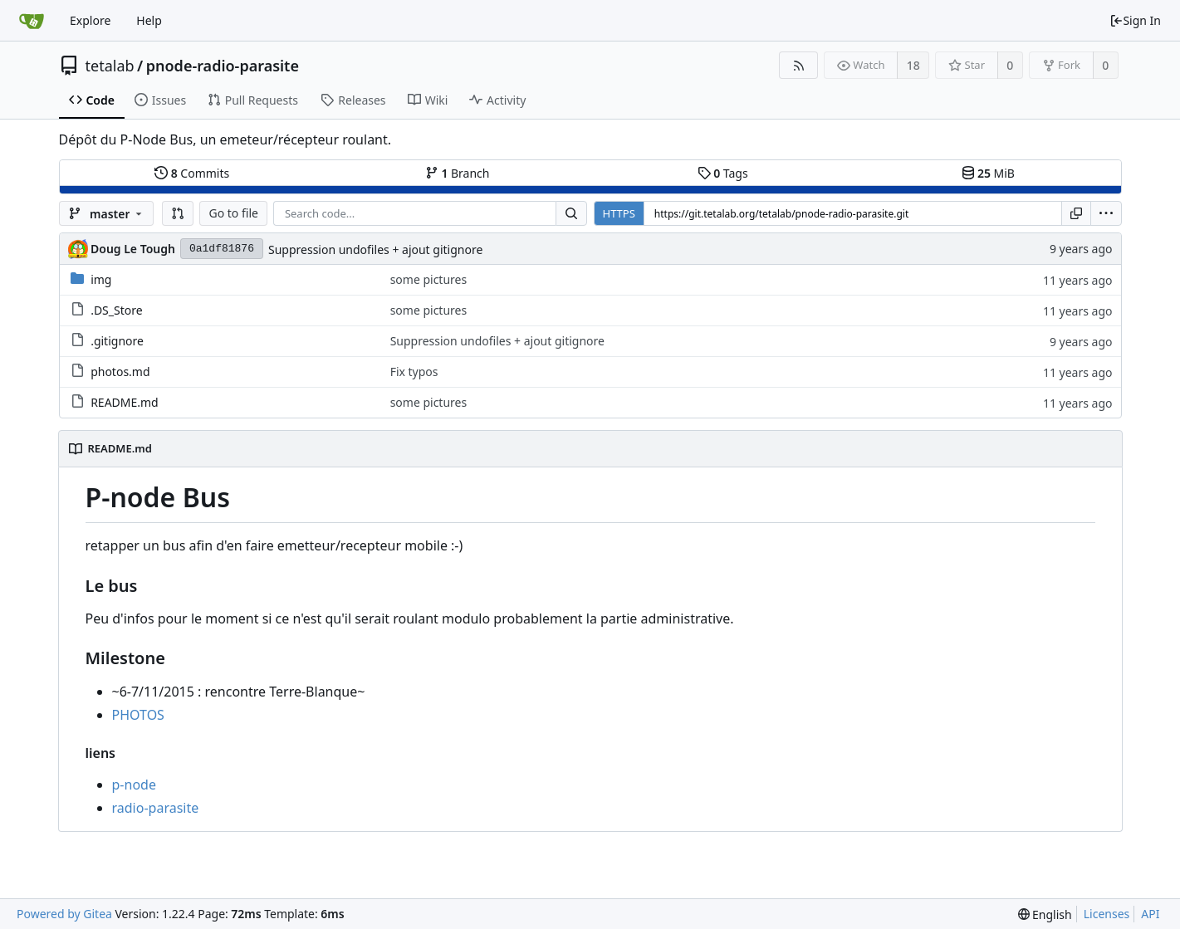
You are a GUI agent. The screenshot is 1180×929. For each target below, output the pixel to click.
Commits (191, 173)
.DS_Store (116, 310)
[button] (177, 213)
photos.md (120, 371)
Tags (723, 173)
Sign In (1135, 20)
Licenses (1107, 914)
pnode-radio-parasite (222, 65)
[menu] (1106, 213)
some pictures (429, 279)
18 (913, 65)
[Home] (31, 21)
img (101, 279)
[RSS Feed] (798, 65)
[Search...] (571, 213)
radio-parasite (155, 808)
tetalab (110, 65)
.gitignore (117, 341)
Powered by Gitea (64, 914)
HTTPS (619, 213)
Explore (90, 20)
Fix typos (414, 371)
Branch (457, 173)
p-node (134, 784)
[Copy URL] (1076, 213)
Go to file (232, 213)
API (1150, 914)
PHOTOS (138, 715)
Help (149, 20)
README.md (125, 402)
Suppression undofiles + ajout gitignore (375, 249)
